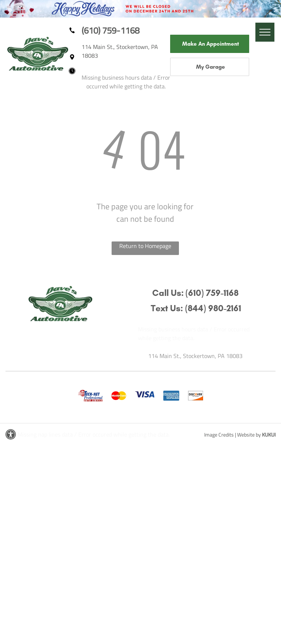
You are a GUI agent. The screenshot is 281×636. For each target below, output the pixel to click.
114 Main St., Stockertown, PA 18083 (195, 355)
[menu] (264, 32)
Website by (249, 434)
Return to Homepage (145, 245)
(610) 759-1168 (110, 30)
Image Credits (219, 434)
